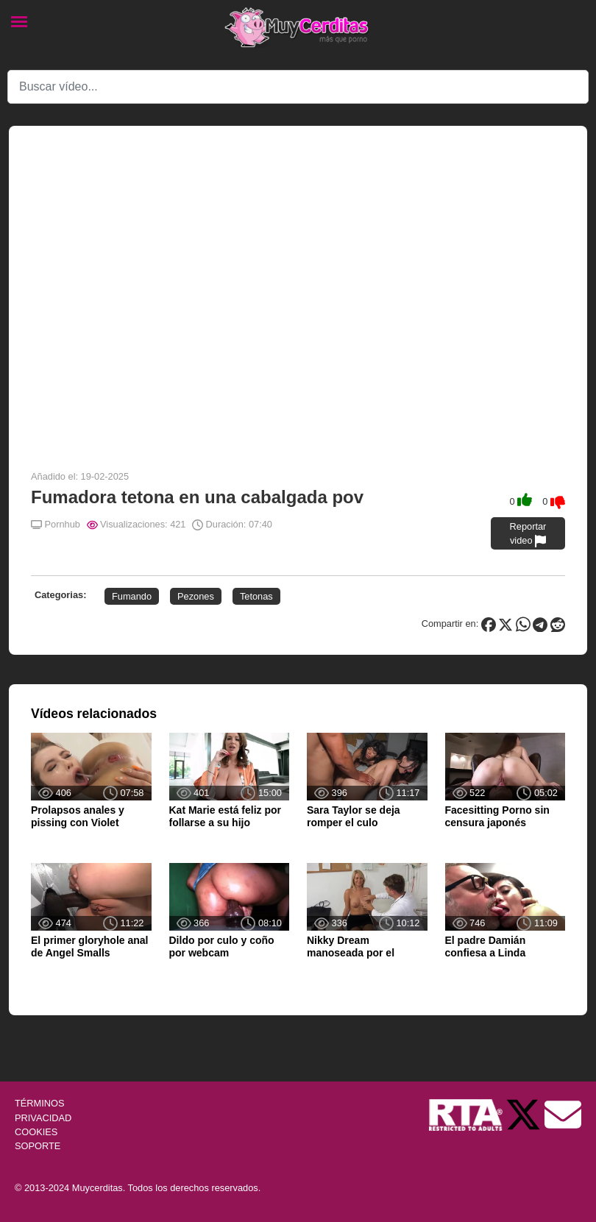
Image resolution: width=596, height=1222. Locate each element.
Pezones (195, 596)
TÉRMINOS (40, 1103)
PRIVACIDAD (43, 1117)
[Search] (298, 87)
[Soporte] (562, 1114)
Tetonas (256, 596)
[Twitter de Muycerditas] (524, 1114)
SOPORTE (37, 1145)
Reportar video (528, 534)
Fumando (132, 596)
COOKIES (36, 1131)
